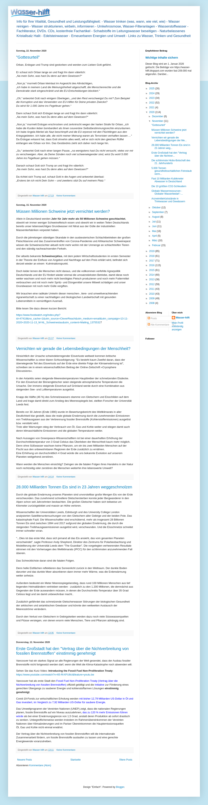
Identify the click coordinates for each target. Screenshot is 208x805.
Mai (154, 231)
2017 (152, 260)
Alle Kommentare (158, 324)
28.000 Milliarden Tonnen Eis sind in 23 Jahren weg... (170, 146)
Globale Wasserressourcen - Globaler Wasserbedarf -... (167, 192)
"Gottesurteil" (28, 57)
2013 (152, 279)
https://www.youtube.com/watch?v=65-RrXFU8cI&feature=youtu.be (55, 674)
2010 (152, 293)
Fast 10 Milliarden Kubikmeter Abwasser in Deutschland (167, 180)
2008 (152, 303)
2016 (152, 265)
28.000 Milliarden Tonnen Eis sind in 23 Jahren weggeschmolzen (74, 487)
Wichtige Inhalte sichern (161, 57)
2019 (152, 251)
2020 (152, 112)
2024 (152, 93)
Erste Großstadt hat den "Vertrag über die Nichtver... (169, 154)
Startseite (75, 759)
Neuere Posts (24, 759)
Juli (154, 221)
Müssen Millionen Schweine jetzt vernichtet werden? (63, 211)
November (158, 121)
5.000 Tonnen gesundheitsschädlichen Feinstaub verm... (171, 171)
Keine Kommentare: (66, 195)
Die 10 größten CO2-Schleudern (168, 186)
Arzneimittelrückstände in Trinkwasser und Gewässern (168, 200)
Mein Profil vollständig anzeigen (177, 326)
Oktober (156, 207)
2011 (152, 289)
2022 (152, 102)
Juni (154, 226)
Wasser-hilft (183, 317)
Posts (152, 318)
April (155, 235)
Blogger (120, 787)
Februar (156, 245)
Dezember (158, 116)
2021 (152, 107)
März (155, 240)
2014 (152, 274)
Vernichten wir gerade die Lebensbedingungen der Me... (169, 139)
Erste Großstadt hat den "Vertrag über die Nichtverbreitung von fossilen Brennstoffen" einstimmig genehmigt (72, 650)
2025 (152, 88)
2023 (152, 98)
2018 (152, 256)
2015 (152, 270)
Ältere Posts (125, 759)
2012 (152, 284)
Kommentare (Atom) (40, 765)
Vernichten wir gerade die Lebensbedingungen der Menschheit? (73, 348)
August (156, 216)
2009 (152, 298)
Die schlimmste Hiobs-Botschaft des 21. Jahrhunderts (170, 162)
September (158, 212)
